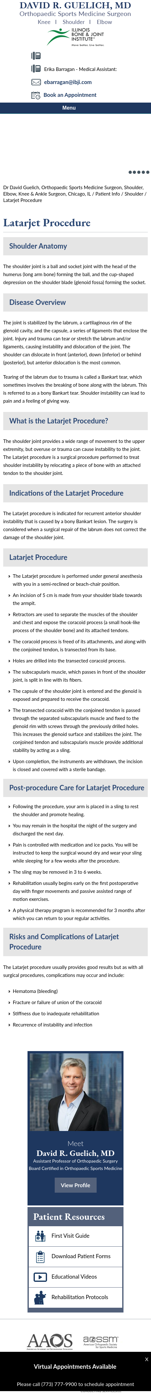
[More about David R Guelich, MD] (75, 13)
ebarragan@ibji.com (68, 82)
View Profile (75, 1185)
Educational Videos (63, 1277)
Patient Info (107, 194)
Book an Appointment (64, 95)
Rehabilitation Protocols (68, 1298)
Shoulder (133, 194)
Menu (75, 108)
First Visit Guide (59, 1236)
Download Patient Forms (70, 1257)
